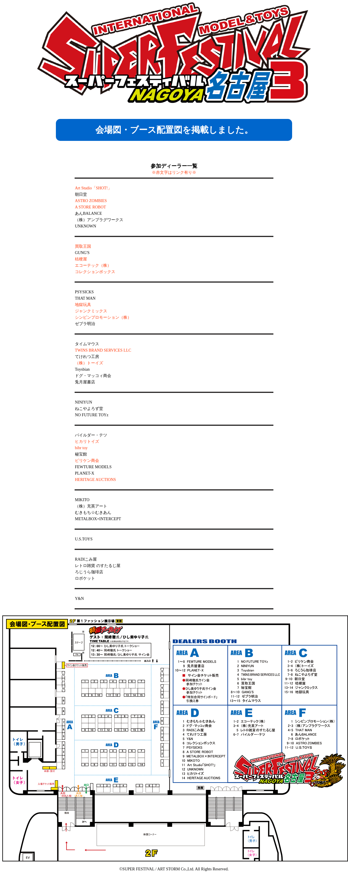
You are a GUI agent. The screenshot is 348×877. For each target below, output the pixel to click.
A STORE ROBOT (90, 207)
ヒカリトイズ (87, 441)
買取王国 (83, 246)
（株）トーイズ (89, 363)
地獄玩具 (83, 305)
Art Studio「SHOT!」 (93, 188)
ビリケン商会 (87, 460)
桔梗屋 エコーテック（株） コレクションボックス (95, 265)
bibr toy (81, 448)
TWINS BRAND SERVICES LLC (103, 350)
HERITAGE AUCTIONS (95, 479)
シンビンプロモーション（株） (103, 317)
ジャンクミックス (91, 311)
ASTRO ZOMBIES (91, 201)
